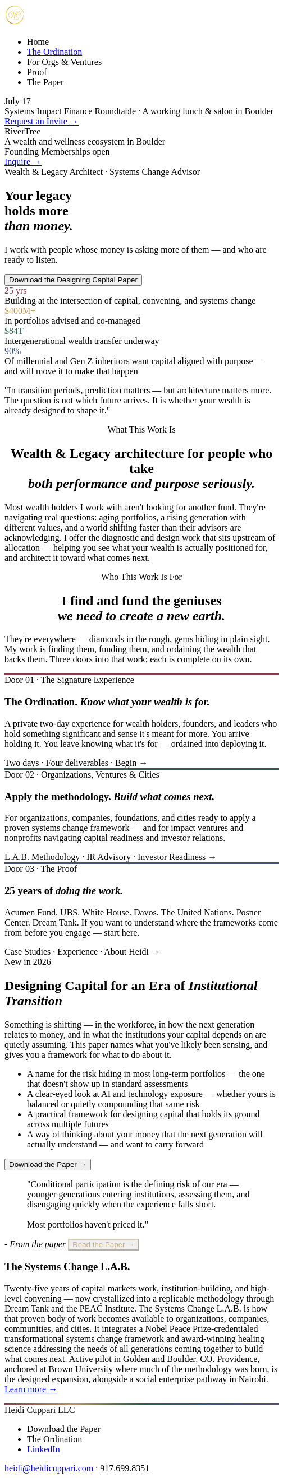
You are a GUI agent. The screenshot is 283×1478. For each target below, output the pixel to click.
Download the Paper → (47, 1164)
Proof (37, 72)
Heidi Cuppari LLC (39, 1410)
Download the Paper (64, 1429)
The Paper (45, 82)
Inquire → (23, 161)
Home (38, 42)
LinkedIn (43, 1449)
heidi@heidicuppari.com (48, 1468)
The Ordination (54, 52)
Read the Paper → (103, 1244)
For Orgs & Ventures (64, 62)
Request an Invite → (41, 121)
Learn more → (30, 1389)
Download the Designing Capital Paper (73, 280)
